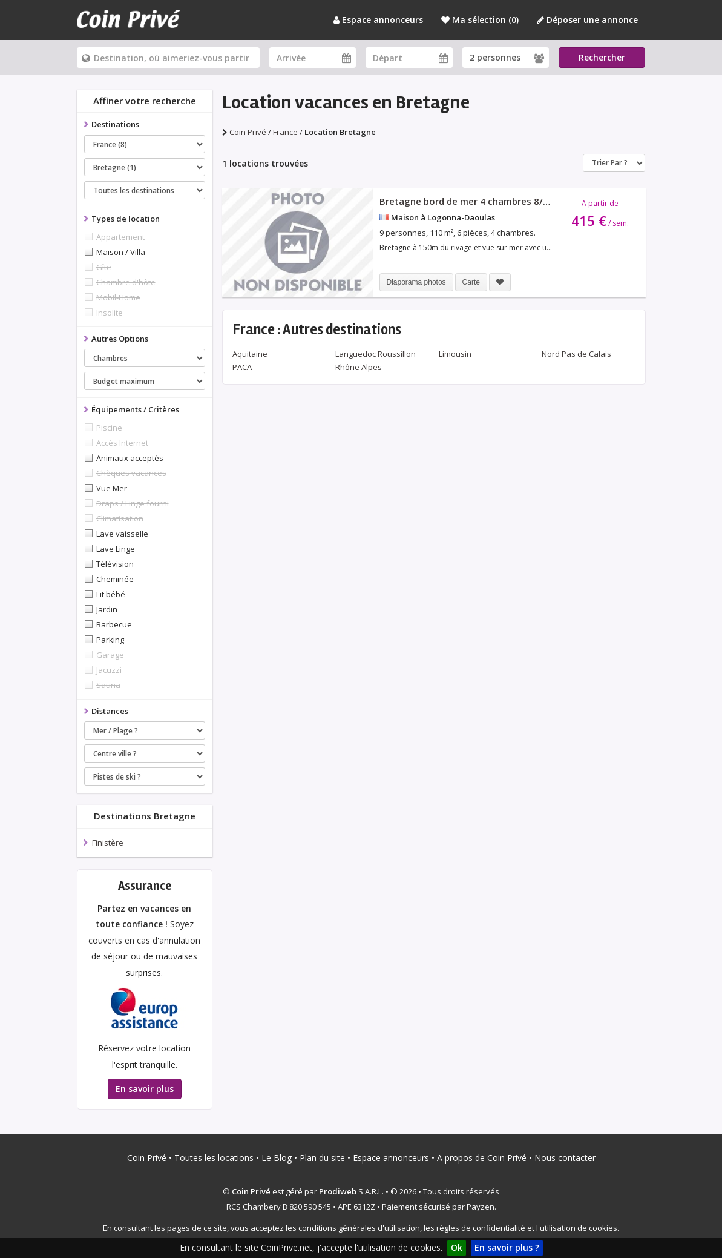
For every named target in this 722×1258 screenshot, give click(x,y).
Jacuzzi (109, 669)
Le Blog (276, 1158)
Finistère (107, 842)
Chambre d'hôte (126, 282)
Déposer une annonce (587, 19)
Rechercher (602, 57)
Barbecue (114, 624)
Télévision (115, 563)
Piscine (109, 427)
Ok (456, 1247)
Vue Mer (111, 488)
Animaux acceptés (129, 457)
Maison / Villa (120, 252)
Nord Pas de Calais (576, 353)
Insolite (109, 312)
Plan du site (322, 1158)
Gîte (103, 267)
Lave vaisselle (122, 533)
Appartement (120, 236)
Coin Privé (146, 1158)
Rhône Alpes (358, 367)
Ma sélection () (480, 19)
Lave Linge (115, 548)
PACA (242, 367)
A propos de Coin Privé (482, 1158)
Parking (110, 639)
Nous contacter (565, 1158)
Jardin (106, 609)
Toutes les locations (214, 1158)
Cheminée (115, 579)
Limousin (455, 353)
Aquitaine (249, 353)
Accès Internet (122, 442)
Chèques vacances (131, 473)
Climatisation (119, 518)
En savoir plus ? (506, 1247)
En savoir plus (145, 1088)
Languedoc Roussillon (375, 353)
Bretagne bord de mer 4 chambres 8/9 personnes (488, 201)
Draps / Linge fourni (132, 503)
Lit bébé (110, 594)
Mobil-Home (118, 297)
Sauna (108, 685)
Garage (110, 654)
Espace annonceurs (378, 19)
